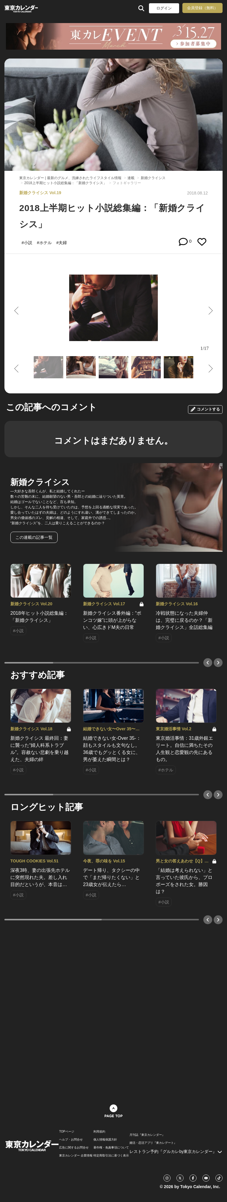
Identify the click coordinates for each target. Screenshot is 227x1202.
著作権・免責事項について (111, 1147)
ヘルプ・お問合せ (71, 1139)
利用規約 (99, 1131)
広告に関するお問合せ (74, 1147)
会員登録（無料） (202, 8)
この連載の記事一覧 (34, 537)
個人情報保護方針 (105, 1139)
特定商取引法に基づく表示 (111, 1155)
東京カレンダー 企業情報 (76, 1155)
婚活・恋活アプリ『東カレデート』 (153, 1142)
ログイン (164, 8)
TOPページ (66, 1131)
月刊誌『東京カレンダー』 (147, 1134)
